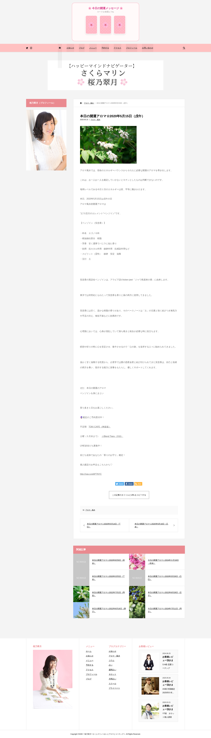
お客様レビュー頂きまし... (167, 659)
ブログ (82, 48)
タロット (112, 674)
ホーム (89, 651)
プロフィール (131, 48)
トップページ (60, 56)
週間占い (112, 670)
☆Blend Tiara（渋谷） (112, 436)
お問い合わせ (147, 48)
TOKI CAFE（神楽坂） (100, 427)
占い (110, 665)
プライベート (114, 688)
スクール (112, 683)
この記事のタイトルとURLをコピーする (129, 495)
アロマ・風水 (95, 120)
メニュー (93, 48)
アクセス (117, 48)
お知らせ (70, 48)
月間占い (112, 679)
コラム (111, 660)
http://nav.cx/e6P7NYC (91, 474)
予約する (105, 48)
